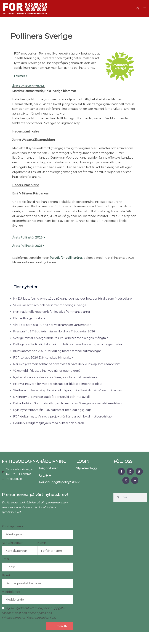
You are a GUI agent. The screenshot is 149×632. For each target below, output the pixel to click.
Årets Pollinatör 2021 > (28, 246)
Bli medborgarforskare (29, 318)
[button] (137, 8)
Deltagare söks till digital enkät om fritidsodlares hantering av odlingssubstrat (68, 344)
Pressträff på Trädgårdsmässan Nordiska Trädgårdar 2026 (54, 331)
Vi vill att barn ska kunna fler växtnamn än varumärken (52, 325)
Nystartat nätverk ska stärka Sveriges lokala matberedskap (55, 377)
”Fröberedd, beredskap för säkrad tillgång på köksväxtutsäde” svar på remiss (67, 390)
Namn (41, 542)
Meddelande (11, 591)
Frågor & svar (48, 468)
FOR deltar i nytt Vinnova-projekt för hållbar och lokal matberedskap (62, 416)
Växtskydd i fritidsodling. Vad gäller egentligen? (46, 370)
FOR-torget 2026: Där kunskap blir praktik (43, 357)
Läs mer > (20, 76)
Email (6, 559)
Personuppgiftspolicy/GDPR (59, 482)
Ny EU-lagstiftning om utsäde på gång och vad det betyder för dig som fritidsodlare (72, 298)
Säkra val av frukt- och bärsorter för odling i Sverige (49, 305)
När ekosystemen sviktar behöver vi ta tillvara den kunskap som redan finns (66, 364)
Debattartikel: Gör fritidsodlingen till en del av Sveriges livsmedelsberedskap (67, 403)
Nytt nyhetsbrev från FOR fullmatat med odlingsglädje (52, 410)
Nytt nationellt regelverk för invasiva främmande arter (51, 311)
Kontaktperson (12, 542)
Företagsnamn (12, 526)
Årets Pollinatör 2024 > (28, 86)
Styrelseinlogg (86, 468)
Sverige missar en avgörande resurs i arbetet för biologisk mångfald (61, 338)
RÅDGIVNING (52, 461)
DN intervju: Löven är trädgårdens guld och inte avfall (51, 396)
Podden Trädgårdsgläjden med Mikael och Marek (48, 423)
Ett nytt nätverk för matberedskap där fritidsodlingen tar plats (57, 384)
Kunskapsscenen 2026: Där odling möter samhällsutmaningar (57, 351)
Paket (6, 575)
